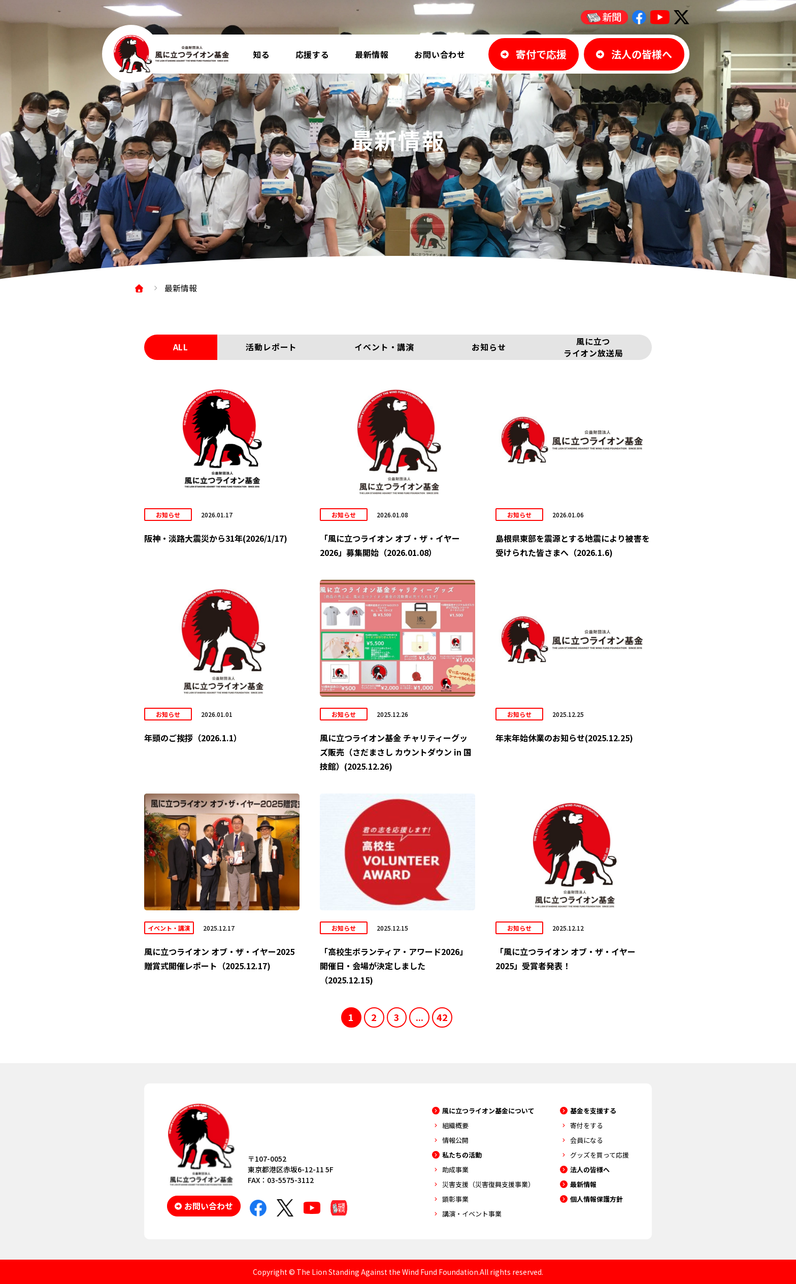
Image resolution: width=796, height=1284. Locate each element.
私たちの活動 (462, 1155)
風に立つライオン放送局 (593, 347)
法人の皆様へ (590, 1169)
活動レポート (271, 347)
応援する (312, 54)
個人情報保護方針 (596, 1199)
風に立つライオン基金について (488, 1110)
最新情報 (372, 54)
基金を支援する (593, 1110)
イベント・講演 (384, 347)
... (419, 1017)
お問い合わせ (440, 54)
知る (261, 54)
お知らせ (489, 347)
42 (442, 1017)
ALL (180, 347)
